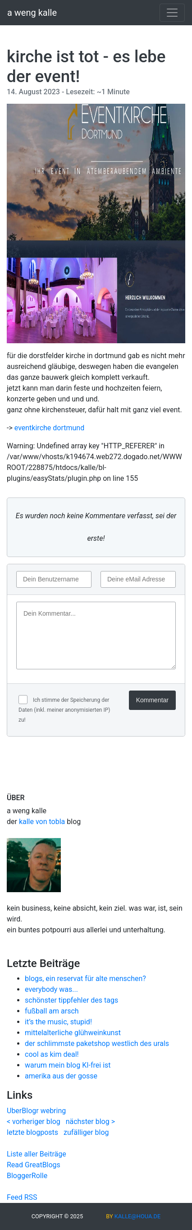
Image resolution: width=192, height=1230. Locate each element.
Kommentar (152, 700)
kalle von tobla (42, 821)
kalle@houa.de (137, 1216)
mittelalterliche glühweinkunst (73, 1032)
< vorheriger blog (33, 1121)
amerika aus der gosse (61, 1076)
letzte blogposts (32, 1132)
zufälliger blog (86, 1132)
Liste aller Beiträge (36, 1154)
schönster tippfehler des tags (71, 1000)
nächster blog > (90, 1121)
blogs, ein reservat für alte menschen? (85, 978)
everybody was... (51, 989)
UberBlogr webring (36, 1110)
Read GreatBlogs (33, 1165)
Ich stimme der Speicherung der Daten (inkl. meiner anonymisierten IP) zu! (64, 710)
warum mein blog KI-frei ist (68, 1065)
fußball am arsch (52, 1011)
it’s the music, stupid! (58, 1022)
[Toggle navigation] (172, 13)
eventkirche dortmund (49, 428)
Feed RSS (22, 1197)
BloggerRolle (27, 1175)
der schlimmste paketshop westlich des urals (97, 1043)
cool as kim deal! (52, 1054)
